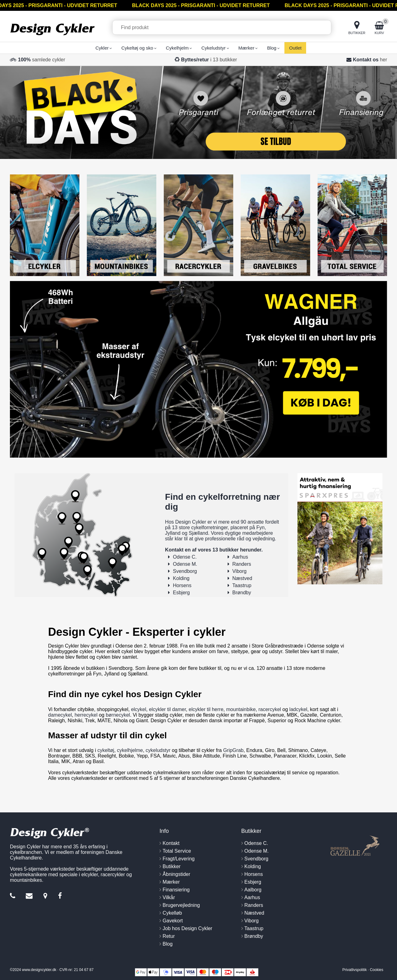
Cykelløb (172, 913)
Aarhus (240, 557)
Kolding (181, 578)
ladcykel (298, 709)
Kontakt (171, 843)
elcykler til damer (167, 709)
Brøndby (241, 592)
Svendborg (185, 571)
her (383, 59)
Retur (169, 936)
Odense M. (185, 564)
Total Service (177, 851)
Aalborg (252, 889)
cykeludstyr (158, 750)
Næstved (242, 578)
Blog (167, 944)
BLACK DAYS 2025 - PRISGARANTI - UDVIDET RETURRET (202, 5)
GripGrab (233, 750)
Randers (241, 564)
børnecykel (118, 715)
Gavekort (173, 920)
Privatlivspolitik (354, 970)
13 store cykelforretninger (200, 527)
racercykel (269, 709)
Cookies (376, 970)
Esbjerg (181, 592)
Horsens (182, 585)
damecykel (60, 715)
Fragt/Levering (178, 858)
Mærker (171, 882)
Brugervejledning (181, 905)
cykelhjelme (130, 750)
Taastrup (241, 585)
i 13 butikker (209, 59)
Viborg (239, 571)
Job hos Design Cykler (187, 928)
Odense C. (185, 557)
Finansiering (176, 889)
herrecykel (85, 715)
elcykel (138, 709)
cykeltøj (105, 750)
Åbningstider (176, 874)
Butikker (172, 866)
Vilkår (169, 897)
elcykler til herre (206, 709)
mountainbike (241, 709)
